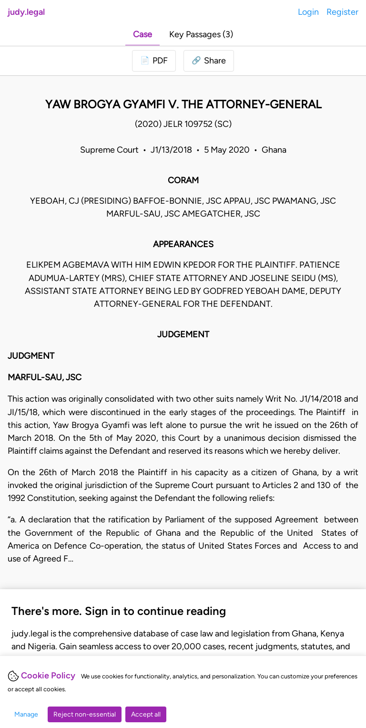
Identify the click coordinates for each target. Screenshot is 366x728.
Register (342, 12)
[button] (208, 61)
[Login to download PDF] (154, 61)
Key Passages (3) (201, 34)
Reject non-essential (84, 714)
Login (308, 12)
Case (142, 34)
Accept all (146, 714)
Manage (26, 714)
